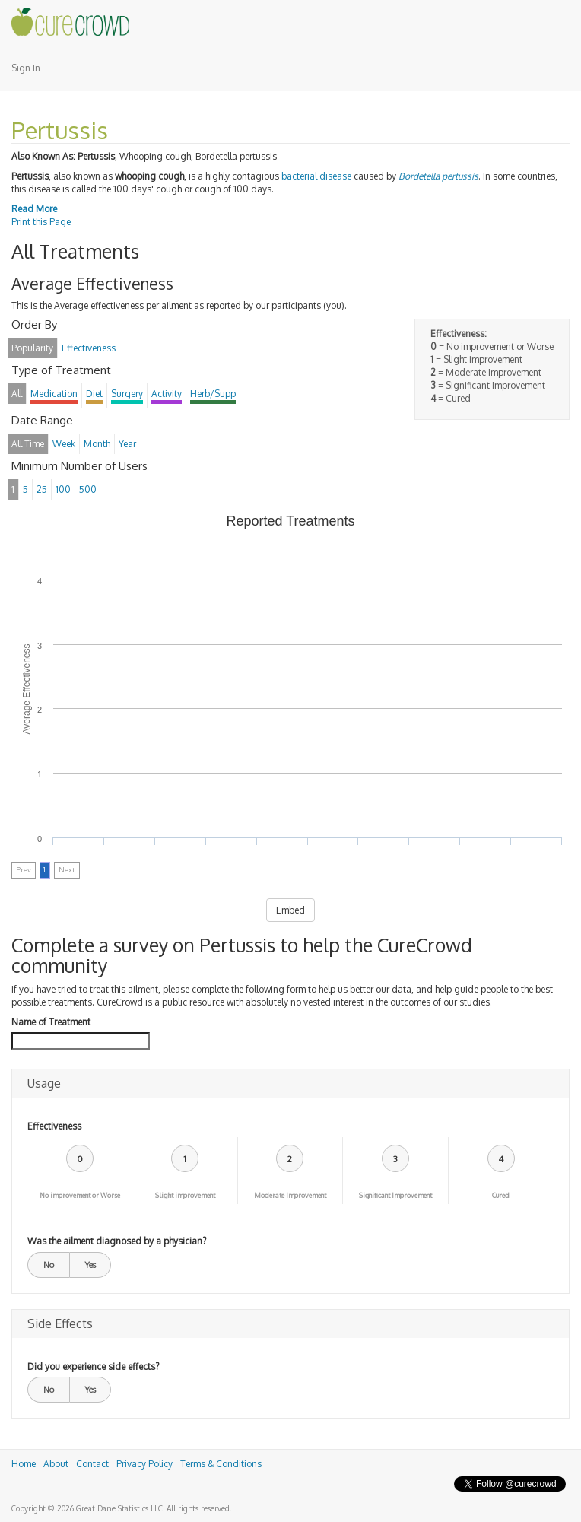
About (55, 1464)
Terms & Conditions (221, 1464)
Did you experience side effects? (93, 1366)
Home (23, 1464)
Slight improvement (185, 1195)
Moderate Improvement (290, 1195)
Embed (290, 910)
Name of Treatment (50, 1022)
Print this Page (41, 221)
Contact (92, 1464)
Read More (34, 208)
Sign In (25, 68)
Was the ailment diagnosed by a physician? (116, 1241)
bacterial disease (316, 176)
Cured (501, 1195)
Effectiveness (54, 1126)
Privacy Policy (144, 1464)
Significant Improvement (395, 1195)
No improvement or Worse (80, 1195)
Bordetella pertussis (438, 176)
